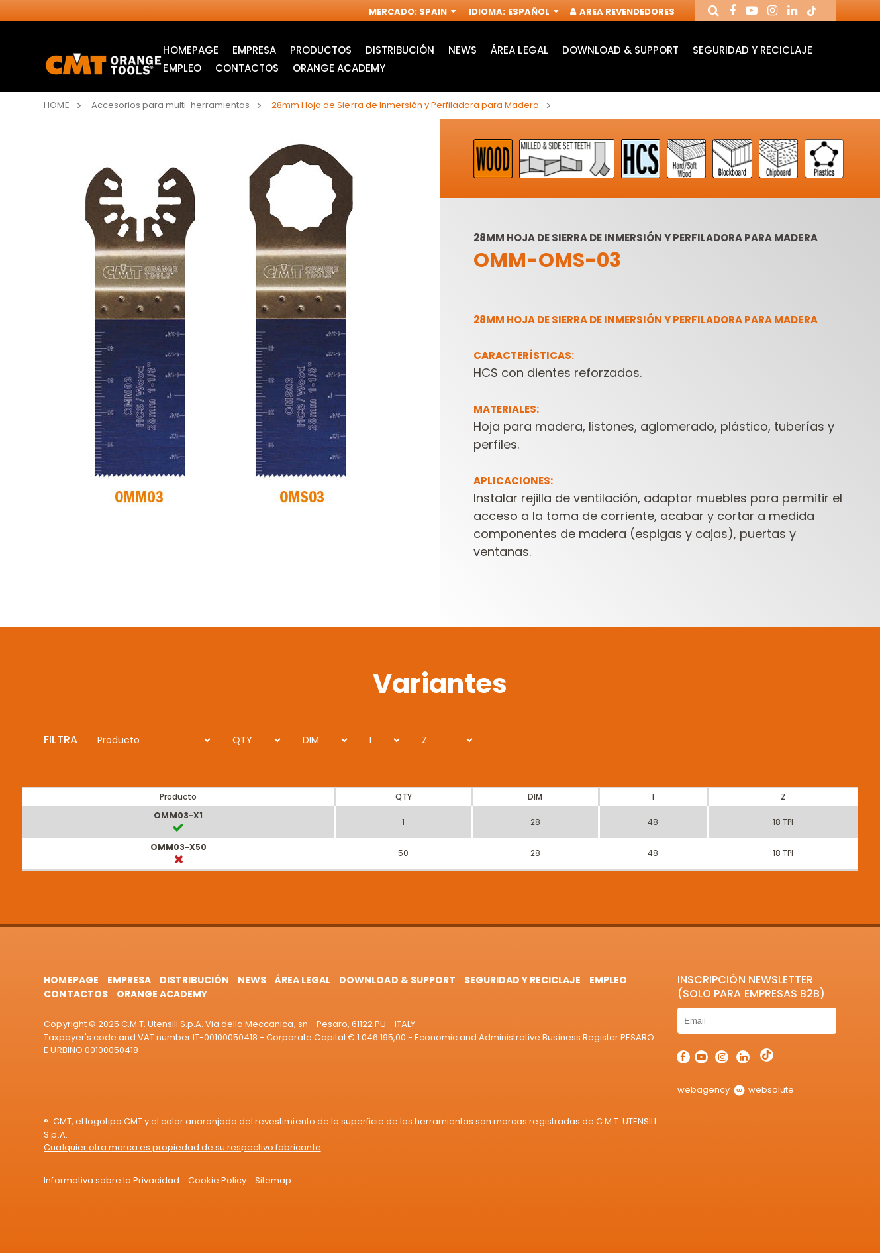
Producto (118, 740)
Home (56, 105)
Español (532, 11)
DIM (311, 740)
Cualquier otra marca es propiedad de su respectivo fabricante (182, 1147)
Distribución (400, 50)
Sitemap (273, 1180)
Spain (436, 11)
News (462, 50)
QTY (242, 740)
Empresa (254, 50)
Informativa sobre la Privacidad (111, 1180)
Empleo (182, 68)
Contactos (247, 68)
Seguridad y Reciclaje (752, 50)
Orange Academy (339, 68)
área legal (519, 50)
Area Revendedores (623, 11)
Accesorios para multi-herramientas (170, 105)
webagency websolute (735, 1089)
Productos (321, 50)
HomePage (190, 50)
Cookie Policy (217, 1180)
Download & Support (620, 50)
